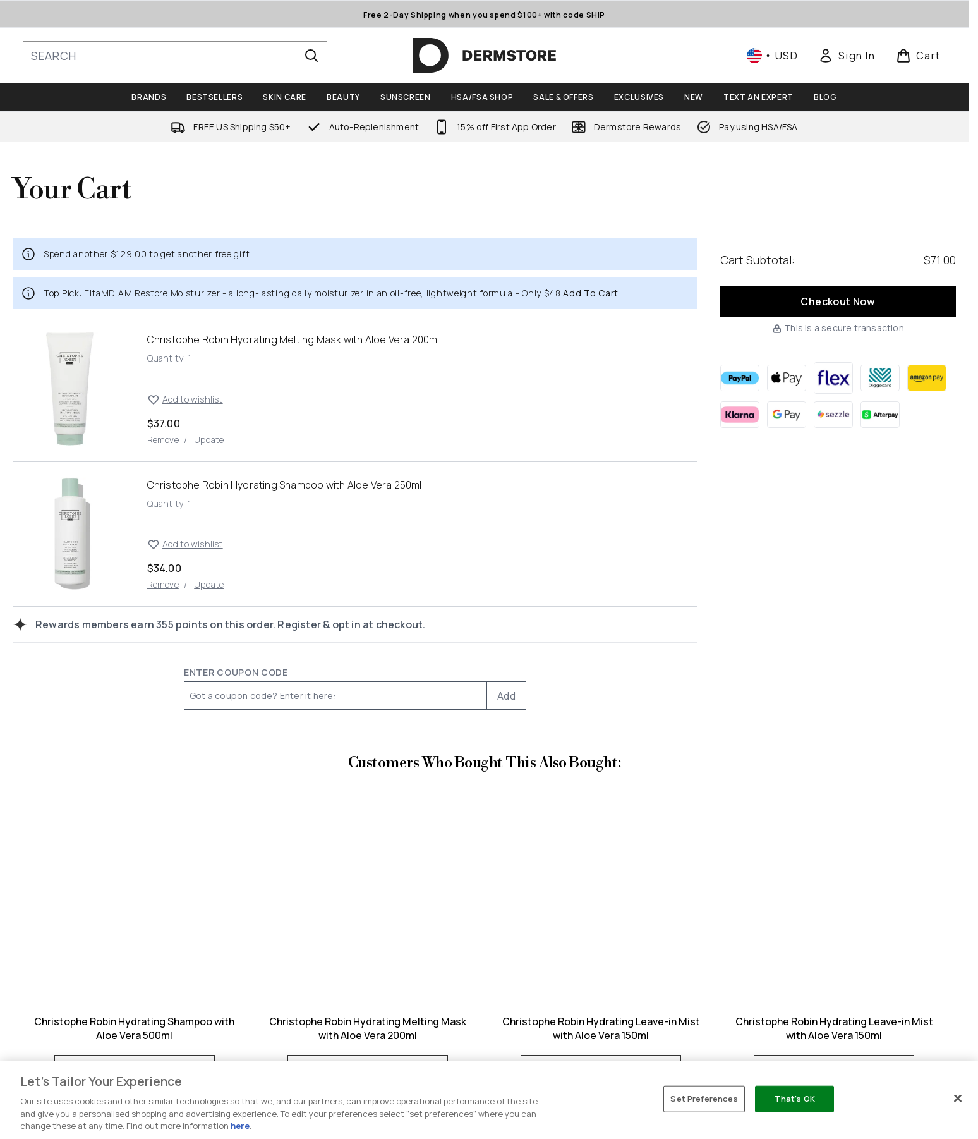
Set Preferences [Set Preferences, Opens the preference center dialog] (704, 1098)
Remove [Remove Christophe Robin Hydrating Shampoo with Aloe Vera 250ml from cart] (163, 584)
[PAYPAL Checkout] (739, 378)
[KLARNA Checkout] (739, 414)
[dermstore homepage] (484, 55)
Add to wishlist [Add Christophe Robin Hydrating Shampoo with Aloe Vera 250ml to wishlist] (185, 544)
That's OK (795, 1098)
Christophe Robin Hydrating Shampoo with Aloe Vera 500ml (134, 1028)
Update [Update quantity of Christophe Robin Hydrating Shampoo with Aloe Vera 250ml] (209, 584)
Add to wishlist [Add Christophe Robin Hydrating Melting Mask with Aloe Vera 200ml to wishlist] (185, 399)
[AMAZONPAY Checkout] (926, 378)
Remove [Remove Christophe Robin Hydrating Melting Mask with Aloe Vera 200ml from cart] (163, 440)
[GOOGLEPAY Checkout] (786, 414)
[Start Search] (311, 56)
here (240, 1125)
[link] (847, 55)
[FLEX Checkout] (833, 378)
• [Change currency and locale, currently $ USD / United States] (772, 55)
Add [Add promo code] (506, 696)
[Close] (958, 1098)
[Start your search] (175, 56)
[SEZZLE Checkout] (833, 414)
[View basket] (918, 55)
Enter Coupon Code (236, 672)
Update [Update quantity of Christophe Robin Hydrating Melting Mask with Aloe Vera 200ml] (209, 440)
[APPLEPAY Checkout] (786, 378)
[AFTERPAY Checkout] (880, 414)
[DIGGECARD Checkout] (880, 378)
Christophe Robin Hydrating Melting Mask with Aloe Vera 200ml (367, 1028)
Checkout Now (837, 301)
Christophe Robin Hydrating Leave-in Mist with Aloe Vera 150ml (601, 1028)
